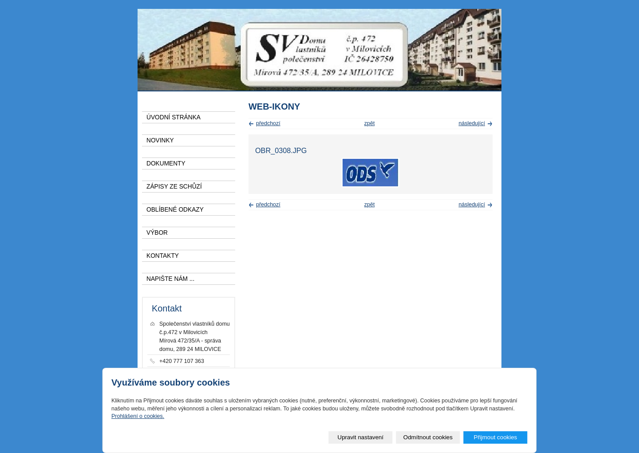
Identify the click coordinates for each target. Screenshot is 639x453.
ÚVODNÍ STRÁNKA (173, 117)
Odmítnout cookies (428, 437)
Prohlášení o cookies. (137, 416)
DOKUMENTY (165, 163)
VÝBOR (157, 232)
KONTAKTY (162, 255)
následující (471, 123)
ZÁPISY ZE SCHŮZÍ (174, 186)
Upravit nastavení (361, 437)
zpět (369, 123)
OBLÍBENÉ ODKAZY (175, 209)
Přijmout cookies (495, 437)
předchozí (268, 123)
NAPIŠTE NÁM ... (170, 279)
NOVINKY (160, 140)
